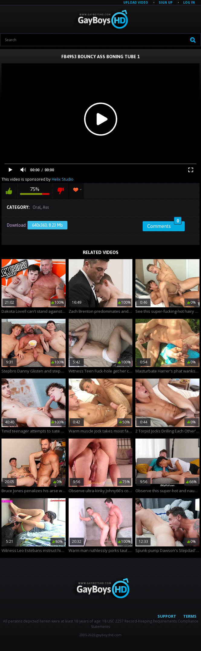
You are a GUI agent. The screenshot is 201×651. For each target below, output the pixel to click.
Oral (37, 207)
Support (166, 616)
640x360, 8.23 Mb (47, 225)
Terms (189, 616)
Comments (164, 225)
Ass (46, 207)
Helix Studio (62, 179)
